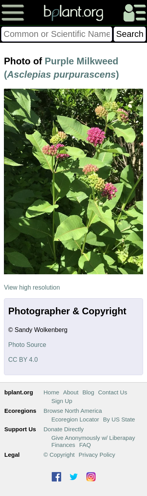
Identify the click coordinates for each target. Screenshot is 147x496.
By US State (119, 419)
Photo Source (27, 344)
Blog (88, 392)
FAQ (85, 444)
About (70, 392)
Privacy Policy (96, 454)
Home (51, 392)
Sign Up (61, 401)
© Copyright (59, 454)
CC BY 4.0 (23, 359)
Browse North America (73, 410)
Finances (63, 444)
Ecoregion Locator (75, 419)
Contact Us (112, 392)
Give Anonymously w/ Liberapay (93, 437)
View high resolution (32, 287)
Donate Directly (64, 429)
